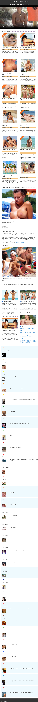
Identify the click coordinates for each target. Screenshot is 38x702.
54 (11, 178)
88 (11, 76)
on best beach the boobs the (25, 341)
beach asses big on (5, 227)
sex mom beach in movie (30, 332)
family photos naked (26, 334)
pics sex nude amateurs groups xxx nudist (27, 340)
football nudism (29, 331)
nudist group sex (22, 332)
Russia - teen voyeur (5, 223)
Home (10, 1)
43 (11, 127)
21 (29, 127)
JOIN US (21, 1)
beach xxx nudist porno (26, 342)
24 (11, 49)
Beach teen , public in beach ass (7, 222)
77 (29, 177)
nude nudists (4, 226)
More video (16, 1)
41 (29, 49)
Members (27, 1)
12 (29, 76)
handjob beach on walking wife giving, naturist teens (10, 221)
